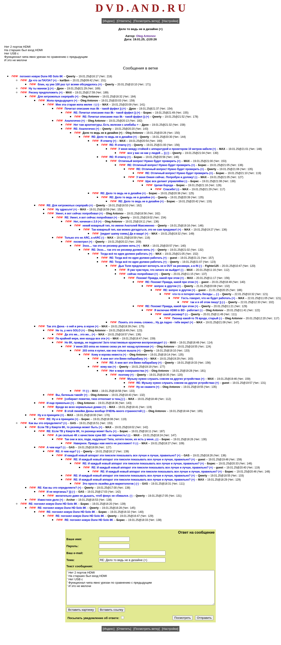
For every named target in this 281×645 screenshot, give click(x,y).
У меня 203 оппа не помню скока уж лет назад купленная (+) (113, 346)
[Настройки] (170, 21)
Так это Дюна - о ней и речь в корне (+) (72, 326)
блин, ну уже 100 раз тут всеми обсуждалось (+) (70, 84)
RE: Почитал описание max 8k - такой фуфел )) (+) (107, 112)
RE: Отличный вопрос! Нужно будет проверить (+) (161, 165)
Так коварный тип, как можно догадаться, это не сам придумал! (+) (136, 229)
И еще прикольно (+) (60, 403)
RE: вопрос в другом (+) (179, 290)
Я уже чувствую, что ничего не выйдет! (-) (155, 270)
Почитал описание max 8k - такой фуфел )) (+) (95, 108)
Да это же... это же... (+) (80, 334)
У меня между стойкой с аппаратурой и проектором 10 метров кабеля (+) (167, 149)
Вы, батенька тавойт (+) (71, 395)
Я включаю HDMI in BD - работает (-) (178, 310)
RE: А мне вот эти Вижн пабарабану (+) (135, 362)
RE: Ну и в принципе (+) (62, 419)
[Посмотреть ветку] (146, 21)
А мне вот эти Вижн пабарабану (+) (123, 358)
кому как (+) (108, 366)
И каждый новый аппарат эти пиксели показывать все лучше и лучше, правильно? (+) (122, 455)
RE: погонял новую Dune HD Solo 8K (53, 503)
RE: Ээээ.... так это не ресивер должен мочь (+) (122, 249)
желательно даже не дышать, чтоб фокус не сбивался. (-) (94, 495)
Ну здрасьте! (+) (66, 209)
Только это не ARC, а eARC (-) (84, 237)
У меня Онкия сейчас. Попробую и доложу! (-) (166, 177)
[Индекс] (108, 21)
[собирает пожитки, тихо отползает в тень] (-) (95, 399)
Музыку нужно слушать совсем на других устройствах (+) (165, 378)
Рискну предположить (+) (46, 92)
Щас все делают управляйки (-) (166, 181)
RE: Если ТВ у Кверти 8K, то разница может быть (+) (81, 431)
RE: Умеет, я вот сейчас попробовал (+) (91, 217)
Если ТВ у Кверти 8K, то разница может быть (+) (70, 427)
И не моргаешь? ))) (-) (61, 491)
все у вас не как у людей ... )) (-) (148, 153)
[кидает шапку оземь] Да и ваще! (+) (124, 233)
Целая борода (163, 185)
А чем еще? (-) (56, 447)
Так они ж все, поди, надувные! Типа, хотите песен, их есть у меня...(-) (111, 439)
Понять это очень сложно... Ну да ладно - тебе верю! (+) (155, 322)
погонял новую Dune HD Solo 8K (41, 76)
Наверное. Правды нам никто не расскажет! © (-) (106, 443)
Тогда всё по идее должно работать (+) (126, 253)
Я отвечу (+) (108, 140)
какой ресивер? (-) (175, 314)
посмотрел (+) (83, 241)
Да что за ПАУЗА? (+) (43, 80)
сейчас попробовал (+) (142, 274)
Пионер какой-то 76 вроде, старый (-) (197, 318)
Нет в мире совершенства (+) (128, 370)
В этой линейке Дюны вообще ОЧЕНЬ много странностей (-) (105, 411)
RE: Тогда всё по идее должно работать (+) (138, 257)
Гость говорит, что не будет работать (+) (208, 298)
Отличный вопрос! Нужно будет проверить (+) (149, 161)
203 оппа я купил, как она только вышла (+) (111, 350)
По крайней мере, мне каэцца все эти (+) (82, 338)
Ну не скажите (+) (147, 386)
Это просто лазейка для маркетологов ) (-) (111, 483)
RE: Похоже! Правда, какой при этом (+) (171, 282)
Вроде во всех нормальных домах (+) (81, 407)
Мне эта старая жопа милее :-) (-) (77, 104)
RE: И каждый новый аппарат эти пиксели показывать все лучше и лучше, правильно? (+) (134, 459)
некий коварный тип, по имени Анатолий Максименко (118, 225)
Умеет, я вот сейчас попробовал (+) (79, 213)
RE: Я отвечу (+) (120, 145)
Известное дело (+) (50, 499)
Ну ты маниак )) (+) (41, 88)
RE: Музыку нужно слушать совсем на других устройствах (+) (177, 382)
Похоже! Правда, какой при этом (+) (160, 278)
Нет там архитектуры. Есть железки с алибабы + (106, 124)
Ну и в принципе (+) (51, 415)
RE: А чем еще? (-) (68, 451)
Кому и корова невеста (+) (108, 354)
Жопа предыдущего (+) (62, 100)
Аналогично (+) (75, 120)
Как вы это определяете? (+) (48, 423)
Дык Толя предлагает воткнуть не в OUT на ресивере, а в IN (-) (160, 265)
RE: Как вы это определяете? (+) (59, 487)
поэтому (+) (126, 374)
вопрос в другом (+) (167, 286)
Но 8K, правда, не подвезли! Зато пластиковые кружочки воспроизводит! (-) (116, 342)
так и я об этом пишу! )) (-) (207, 302)
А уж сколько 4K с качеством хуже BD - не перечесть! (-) (93, 435)
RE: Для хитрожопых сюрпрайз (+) (70, 205)
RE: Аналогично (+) (86, 128)
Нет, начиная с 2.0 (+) (87, 221)
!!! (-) (86, 391)
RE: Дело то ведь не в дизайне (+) (114, 136)
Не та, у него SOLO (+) (70, 330)
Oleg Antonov (146, 36)
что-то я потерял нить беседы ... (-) (195, 294)
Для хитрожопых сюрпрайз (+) (58, 96)
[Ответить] (124, 21)
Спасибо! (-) (171, 189)
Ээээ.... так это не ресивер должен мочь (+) (111, 245)
